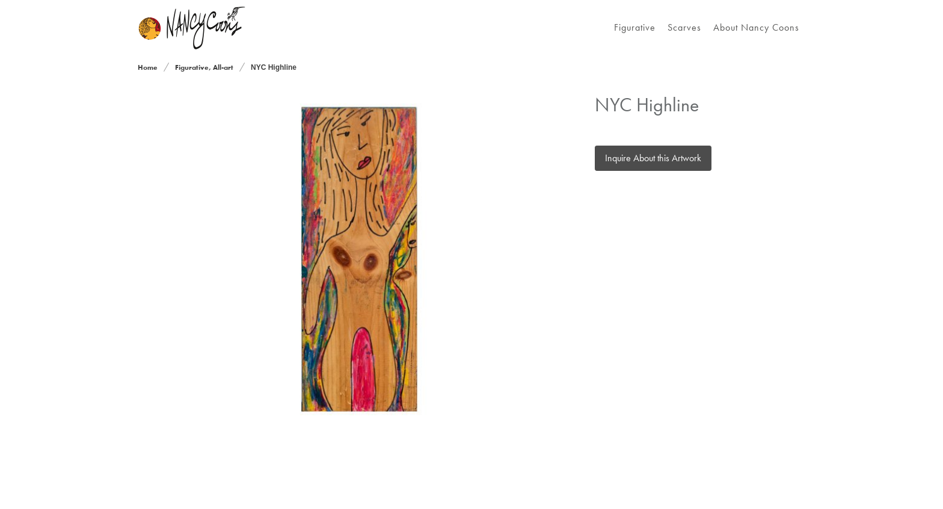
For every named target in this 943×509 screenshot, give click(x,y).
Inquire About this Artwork (653, 158)
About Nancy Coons (756, 27)
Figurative (635, 27)
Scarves (684, 27)
